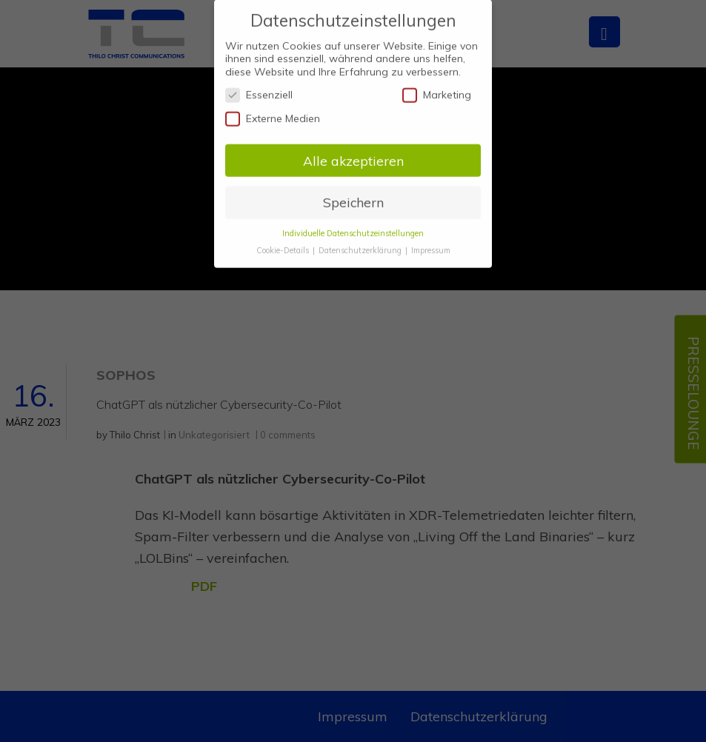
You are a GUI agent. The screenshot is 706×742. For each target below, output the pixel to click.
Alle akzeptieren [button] (353, 152)
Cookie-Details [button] (283, 243)
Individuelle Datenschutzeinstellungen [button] (353, 226)
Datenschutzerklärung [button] (361, 243)
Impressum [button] (430, 243)
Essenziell (259, 88)
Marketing (436, 88)
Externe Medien (272, 111)
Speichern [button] (353, 195)
